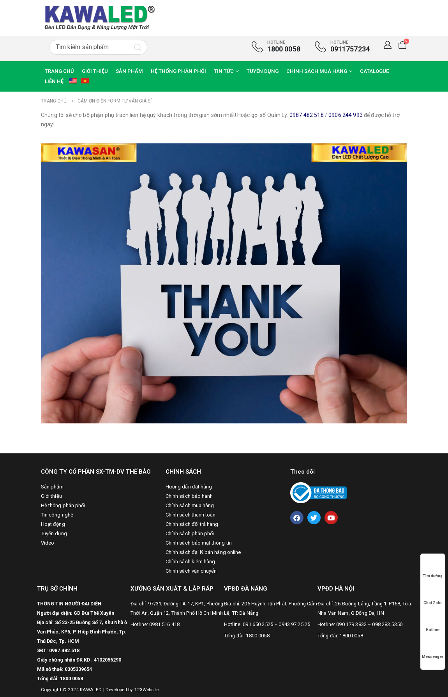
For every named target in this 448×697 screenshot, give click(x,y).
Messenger (432, 649)
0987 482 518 (306, 115)
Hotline (432, 622)
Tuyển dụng (263, 71)
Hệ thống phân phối (178, 71)
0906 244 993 (345, 115)
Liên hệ (54, 81)
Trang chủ (59, 71)
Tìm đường (433, 568)
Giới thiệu (95, 71)
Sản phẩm (129, 71)
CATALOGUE (374, 71)
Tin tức (224, 71)
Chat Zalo (432, 595)
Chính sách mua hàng (316, 71)
